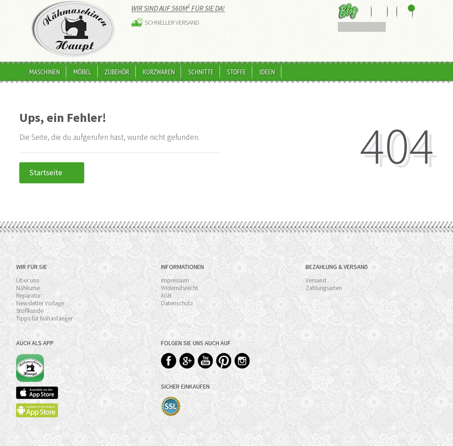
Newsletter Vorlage (40, 303)
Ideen (267, 71)
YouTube (205, 360)
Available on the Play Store (37, 410)
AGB (166, 295)
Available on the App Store (37, 392)
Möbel (82, 71)
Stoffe (236, 71)
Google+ (187, 360)
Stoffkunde (29, 311)
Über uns (27, 280)
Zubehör (117, 71)
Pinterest (224, 360)
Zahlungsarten (324, 288)
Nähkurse (28, 288)
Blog (348, 11)
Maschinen (45, 71)
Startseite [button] (51, 173)
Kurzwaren (159, 71)
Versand (316, 280)
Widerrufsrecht (179, 288)
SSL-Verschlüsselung (171, 406)
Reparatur (28, 295)
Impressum (175, 280)
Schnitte (201, 71)
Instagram (242, 360)
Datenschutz (177, 303)
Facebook (169, 360)
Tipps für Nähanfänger (44, 318)
